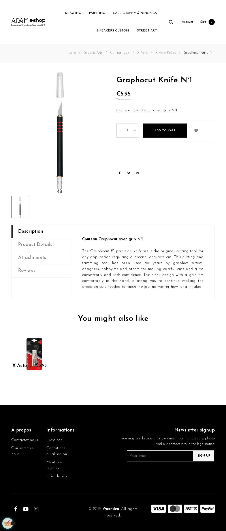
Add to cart (165, 130)
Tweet (128, 173)
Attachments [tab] (32, 257)
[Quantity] (127, 130)
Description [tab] (30, 231)
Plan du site (57, 476)
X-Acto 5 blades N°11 (22, 365)
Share (119, 173)
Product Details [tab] (35, 244)
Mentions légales (54, 465)
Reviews (27, 270)
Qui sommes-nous (22, 451)
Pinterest (137, 173)
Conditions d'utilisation (56, 451)
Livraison (54, 440)
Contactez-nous (24, 440)
